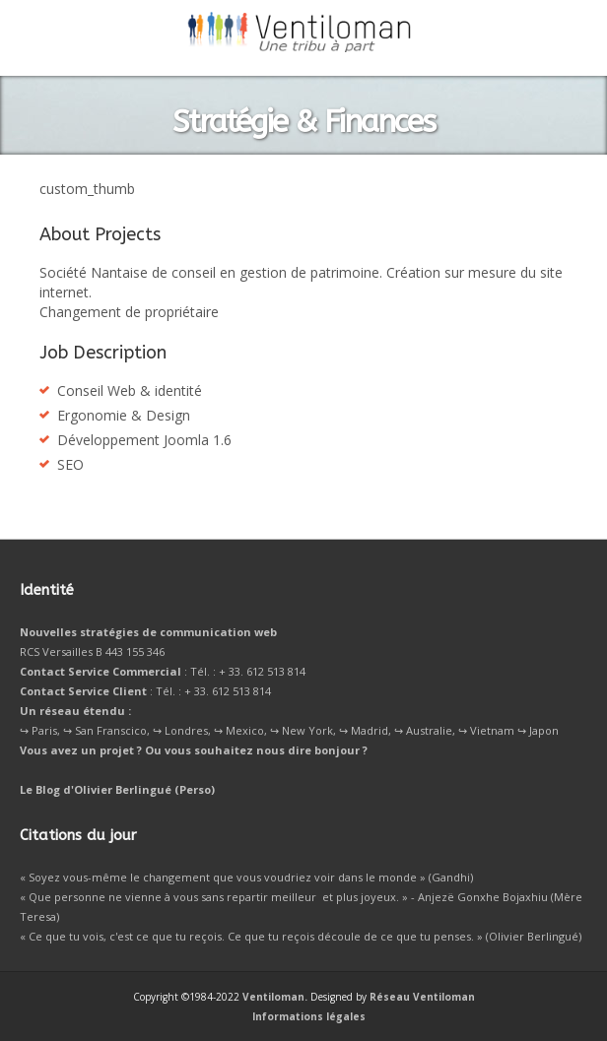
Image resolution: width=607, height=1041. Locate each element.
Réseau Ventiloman (422, 997)
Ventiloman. (274, 997)
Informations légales (309, 1016)
